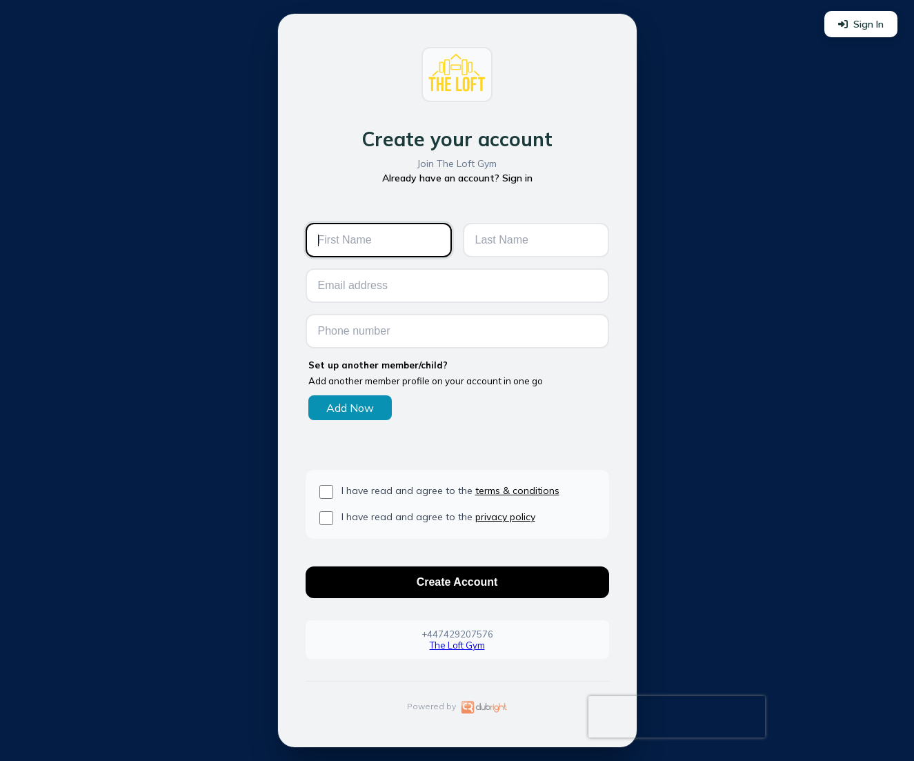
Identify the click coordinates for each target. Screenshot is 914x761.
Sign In (861, 24)
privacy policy (505, 517)
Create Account (457, 582)
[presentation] (676, 717)
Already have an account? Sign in (457, 178)
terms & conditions (517, 490)
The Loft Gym (457, 645)
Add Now (350, 408)
